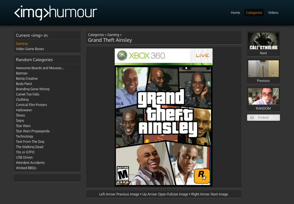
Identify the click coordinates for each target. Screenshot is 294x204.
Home (235, 13)
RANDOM (263, 99)
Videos (273, 13)
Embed (263, 117)
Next (263, 44)
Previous (263, 71)
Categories (254, 13)
